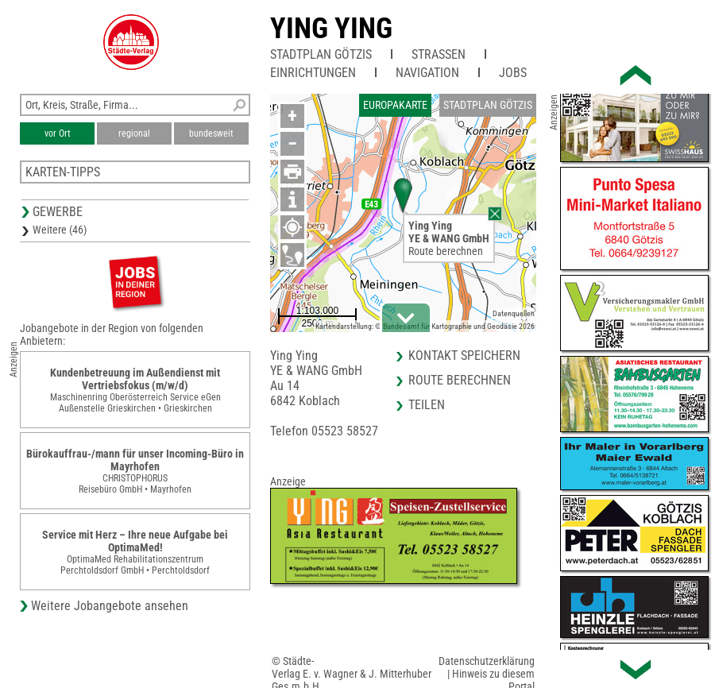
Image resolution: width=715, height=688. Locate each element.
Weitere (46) (60, 229)
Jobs (513, 72)
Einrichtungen (313, 72)
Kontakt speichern (464, 355)
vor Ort (57, 133)
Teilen (426, 404)
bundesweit (211, 133)
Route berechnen (445, 251)
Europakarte (395, 105)
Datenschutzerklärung (487, 661)
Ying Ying (331, 28)
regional (134, 133)
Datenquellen (514, 313)
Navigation (427, 72)
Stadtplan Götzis (321, 54)
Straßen (439, 54)
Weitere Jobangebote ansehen (109, 605)
